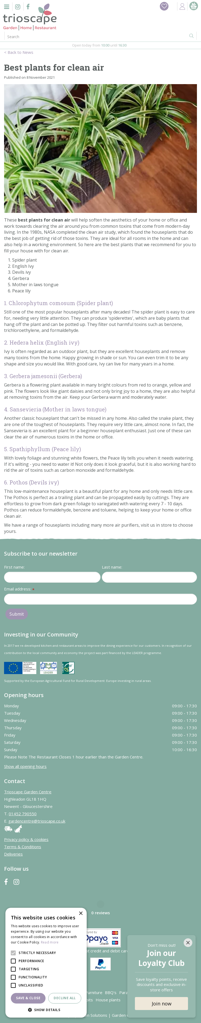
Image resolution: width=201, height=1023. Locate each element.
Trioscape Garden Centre (27, 791)
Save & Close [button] (28, 998)
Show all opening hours (25, 766)
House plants (108, 999)
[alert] (46, 963)
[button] (46, 1009)
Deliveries (13, 854)
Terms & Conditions (22, 846)
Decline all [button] (65, 998)
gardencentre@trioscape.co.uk (36, 821)
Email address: (19, 589)
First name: (14, 567)
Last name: (112, 567)
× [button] (81, 914)
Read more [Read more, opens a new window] (50, 942)
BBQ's (110, 992)
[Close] (188, 942)
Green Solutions (92, 1015)
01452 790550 (23, 813)
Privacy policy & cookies (26, 839)
